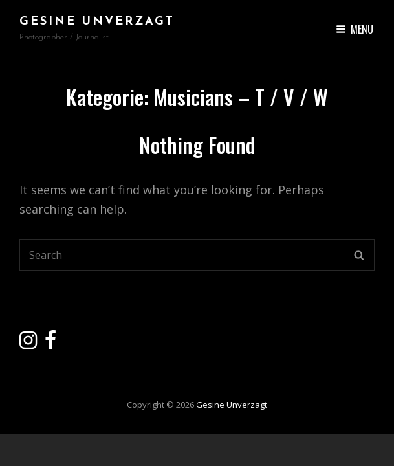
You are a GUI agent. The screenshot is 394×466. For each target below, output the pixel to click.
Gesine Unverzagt (97, 22)
